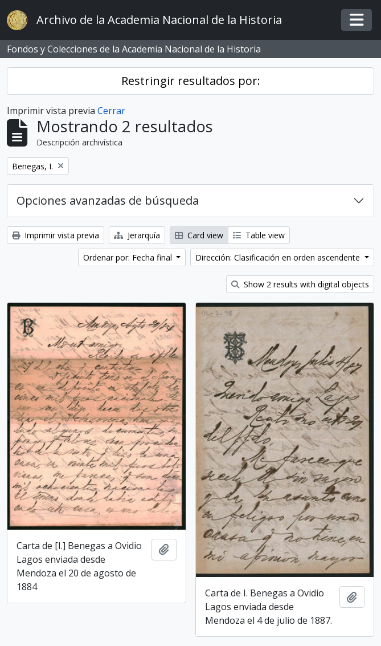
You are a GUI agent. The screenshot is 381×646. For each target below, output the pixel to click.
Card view (199, 235)
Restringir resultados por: (190, 80)
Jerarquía (137, 235)
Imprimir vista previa (55, 235)
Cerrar (111, 110)
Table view (259, 235)
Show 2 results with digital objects (300, 284)
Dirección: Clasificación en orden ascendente (278, 257)
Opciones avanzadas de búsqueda (108, 200)
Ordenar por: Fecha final (128, 257)
